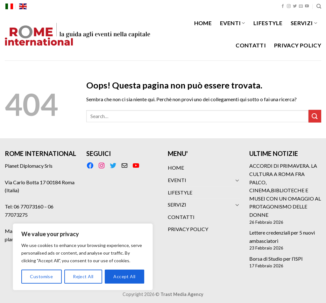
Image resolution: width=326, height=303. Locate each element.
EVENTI (232, 23)
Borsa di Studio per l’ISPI (276, 259)
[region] (83, 256)
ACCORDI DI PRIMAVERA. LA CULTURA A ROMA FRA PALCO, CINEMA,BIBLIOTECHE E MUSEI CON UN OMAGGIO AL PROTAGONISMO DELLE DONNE (285, 190)
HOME (203, 23)
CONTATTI (251, 45)
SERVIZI (304, 23)
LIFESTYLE (267, 23)
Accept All (124, 276)
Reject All (83, 276)
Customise (41, 276)
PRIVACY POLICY (297, 45)
